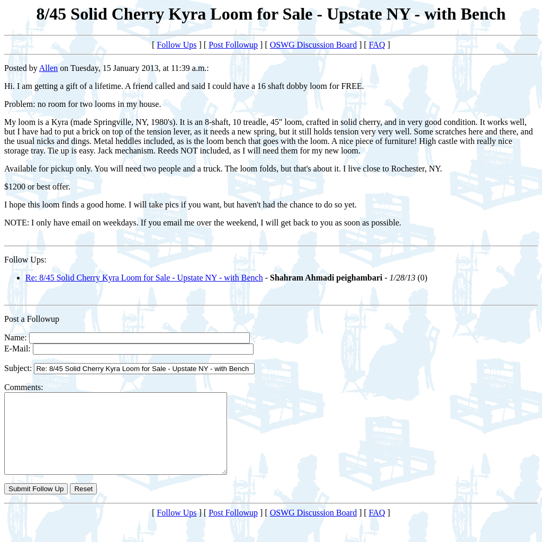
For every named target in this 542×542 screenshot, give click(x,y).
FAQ (377, 44)
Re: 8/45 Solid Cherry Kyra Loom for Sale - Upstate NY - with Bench (144, 277)
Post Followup (233, 44)
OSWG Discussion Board (313, 44)
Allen (48, 68)
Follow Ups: (25, 259)
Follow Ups (176, 44)
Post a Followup (31, 318)
